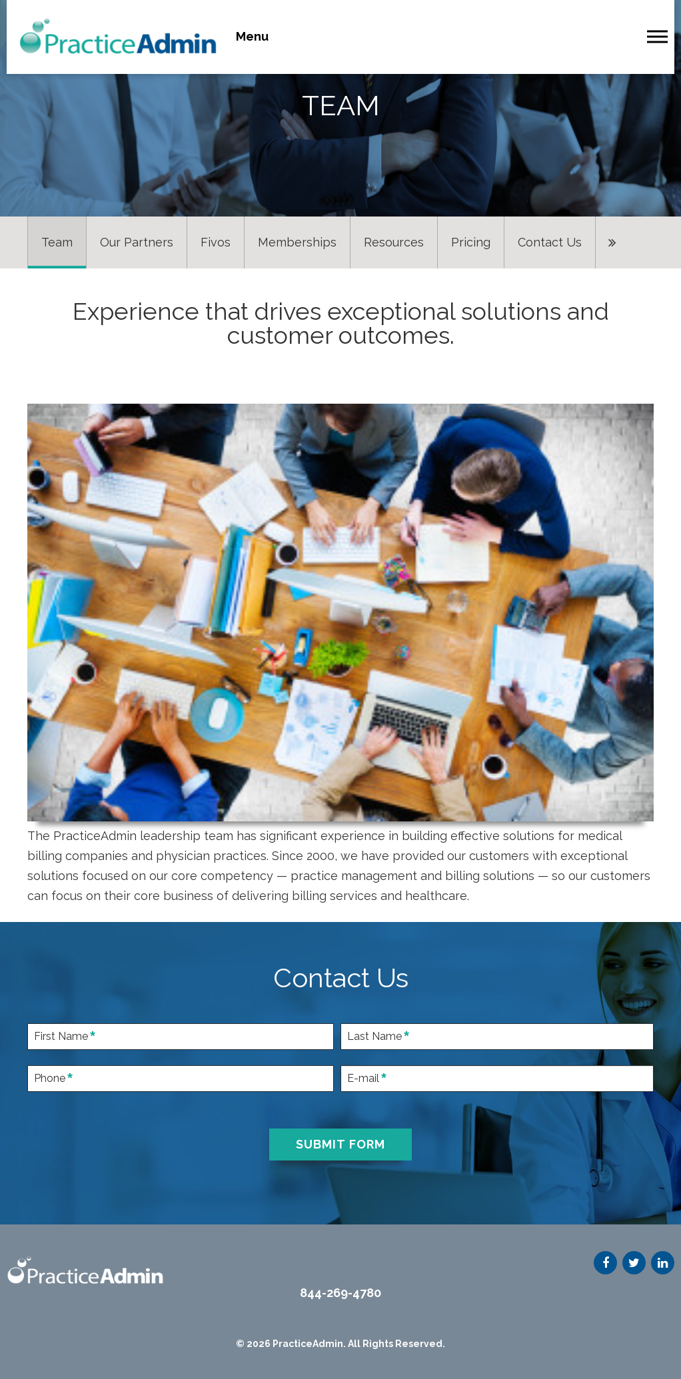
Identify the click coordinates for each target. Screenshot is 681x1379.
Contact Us (550, 242)
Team (57, 242)
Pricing (470, 242)
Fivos (216, 242)
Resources (394, 242)
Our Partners (136, 242)
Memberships (297, 242)
